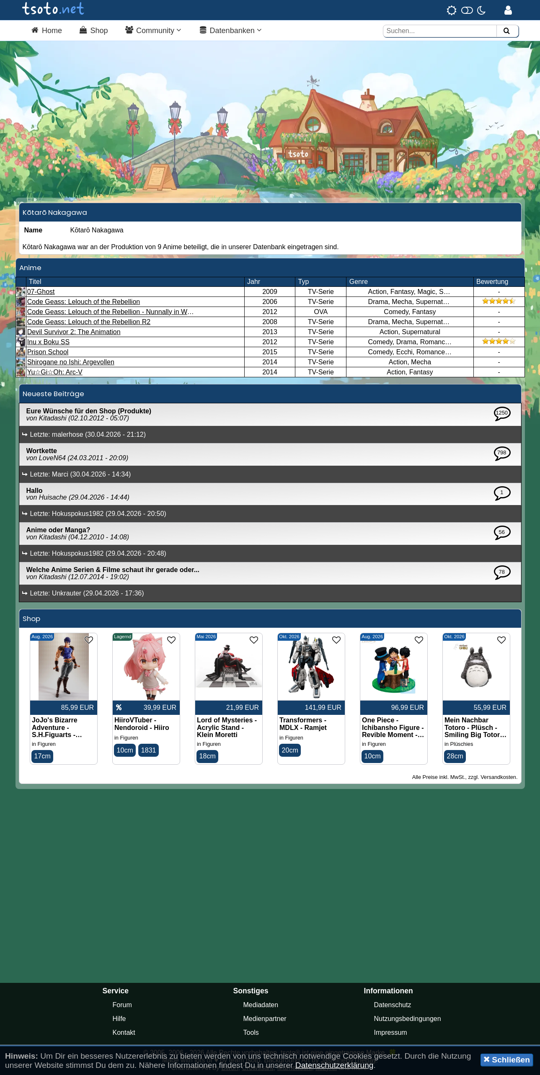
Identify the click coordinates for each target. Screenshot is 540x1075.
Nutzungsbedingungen (407, 1018)
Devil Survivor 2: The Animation (74, 331)
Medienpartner (265, 1018)
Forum (122, 1004)
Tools (251, 1032)
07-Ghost (41, 291)
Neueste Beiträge (53, 394)
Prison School (48, 352)
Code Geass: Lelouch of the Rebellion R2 (88, 321)
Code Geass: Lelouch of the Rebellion (83, 301)
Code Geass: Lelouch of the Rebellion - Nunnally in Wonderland (122, 311)
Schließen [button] (506, 1059)
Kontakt (124, 1032)
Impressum (390, 1032)
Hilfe (119, 1018)
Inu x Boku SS (48, 341)
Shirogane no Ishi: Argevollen (70, 362)
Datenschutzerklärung (334, 1065)
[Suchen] (506, 31)
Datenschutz (392, 1004)
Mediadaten (261, 1004)
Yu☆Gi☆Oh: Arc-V (55, 372)
